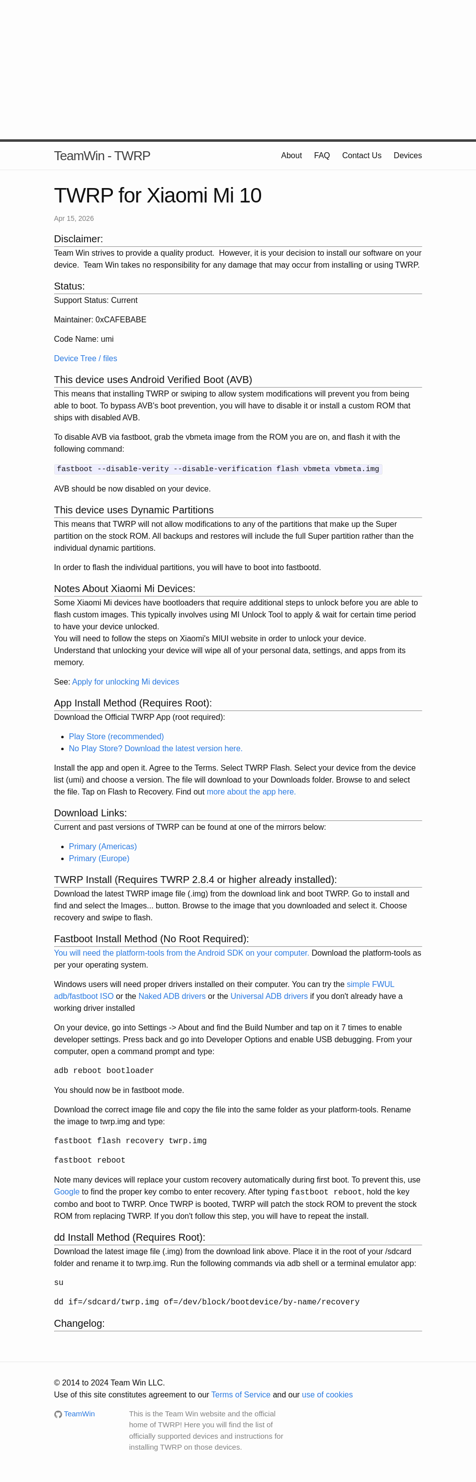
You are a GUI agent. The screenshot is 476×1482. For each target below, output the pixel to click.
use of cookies (327, 1393)
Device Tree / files (85, 358)
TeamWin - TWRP (102, 155)
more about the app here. (251, 791)
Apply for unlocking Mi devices (125, 681)
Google (67, 1191)
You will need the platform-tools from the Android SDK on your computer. (181, 952)
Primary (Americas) (103, 845)
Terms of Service (241, 1393)
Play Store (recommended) (116, 735)
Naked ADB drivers (171, 995)
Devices (408, 155)
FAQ (322, 155)
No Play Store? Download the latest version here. (156, 747)
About (291, 155)
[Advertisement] (238, 69)
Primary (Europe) (99, 857)
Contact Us (361, 155)
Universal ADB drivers (269, 995)
